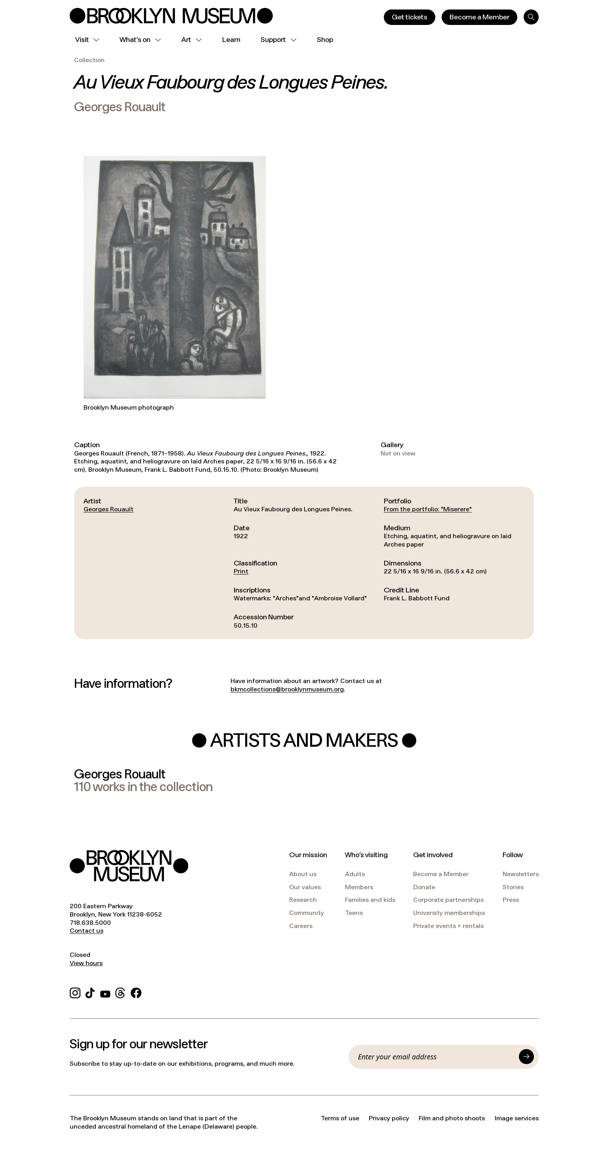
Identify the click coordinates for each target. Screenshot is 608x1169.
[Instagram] (75, 992)
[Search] (531, 17)
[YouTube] (105, 992)
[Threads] (120, 992)
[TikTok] (90, 992)
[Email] (436, 1056)
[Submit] (526, 1056)
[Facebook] (136, 992)
